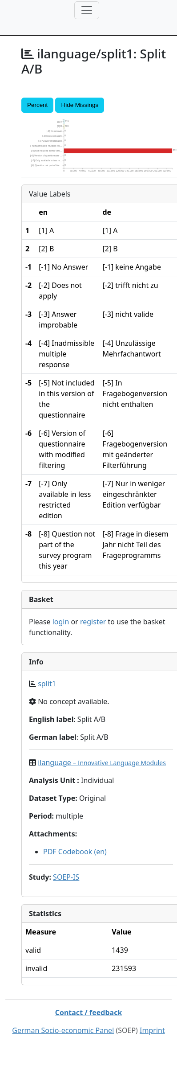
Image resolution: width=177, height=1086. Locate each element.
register (93, 622)
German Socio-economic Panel (63, 1030)
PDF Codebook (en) (75, 852)
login (60, 622)
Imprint (152, 1030)
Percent (37, 105)
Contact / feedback (88, 1012)
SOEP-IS (66, 877)
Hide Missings (79, 105)
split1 (47, 683)
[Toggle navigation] (86, 10)
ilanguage (102, 762)
